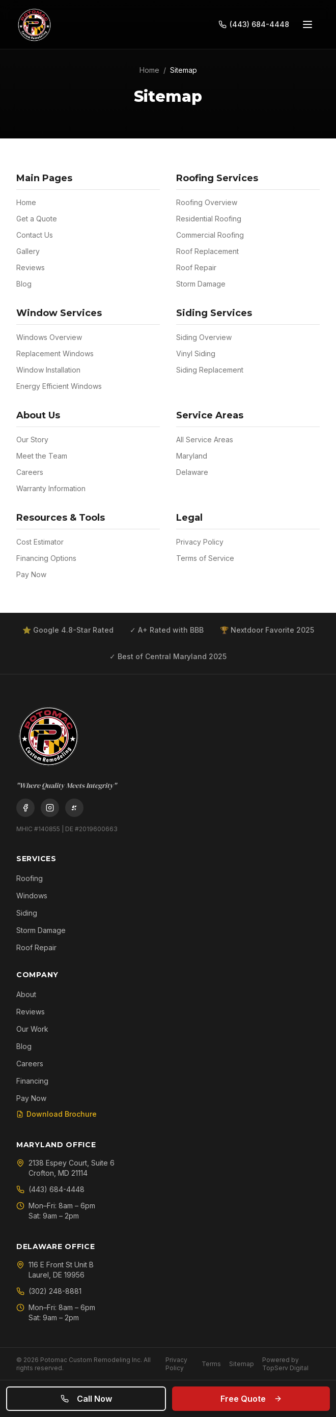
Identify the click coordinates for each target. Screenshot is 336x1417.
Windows (31, 895)
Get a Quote (36, 218)
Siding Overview (204, 337)
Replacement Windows (55, 353)
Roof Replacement (207, 251)
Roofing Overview (206, 202)
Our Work (32, 1029)
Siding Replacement (209, 369)
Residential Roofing (208, 218)
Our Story (32, 439)
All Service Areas (204, 439)
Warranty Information (51, 488)
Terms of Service (205, 558)
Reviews (30, 267)
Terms (211, 1364)
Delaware (192, 472)
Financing (32, 1080)
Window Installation (48, 369)
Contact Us (34, 235)
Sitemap (241, 1364)
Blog (24, 283)
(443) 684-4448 (50, 1189)
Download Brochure (56, 1114)
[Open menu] (307, 24)
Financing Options (46, 558)
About (26, 994)
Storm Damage (201, 283)
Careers (29, 472)
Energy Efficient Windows (59, 386)
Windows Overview (49, 337)
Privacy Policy (199, 541)
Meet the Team (41, 455)
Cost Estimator (40, 541)
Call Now (86, 1399)
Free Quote (251, 1399)
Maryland (191, 455)
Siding (26, 913)
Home (149, 70)
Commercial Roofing (210, 235)
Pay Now (31, 574)
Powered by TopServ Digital (285, 1364)
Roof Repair (196, 267)
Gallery (28, 251)
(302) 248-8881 (48, 1291)
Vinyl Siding (195, 353)
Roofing (29, 878)
